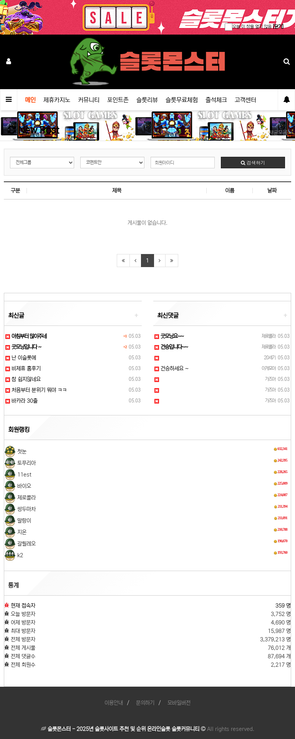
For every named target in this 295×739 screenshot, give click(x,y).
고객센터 (245, 99)
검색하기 (253, 162)
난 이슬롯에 (20, 358)
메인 (30, 99)
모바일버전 (179, 703)
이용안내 (113, 703)
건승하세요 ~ (171, 368)
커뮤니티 (88, 99)
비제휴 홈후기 (23, 368)
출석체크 (216, 99)
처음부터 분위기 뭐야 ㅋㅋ (36, 390)
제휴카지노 (56, 99)
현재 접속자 (23, 606)
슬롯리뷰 (147, 99)
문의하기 (145, 703)
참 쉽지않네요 (23, 379)
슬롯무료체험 (182, 99)
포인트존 (118, 99)
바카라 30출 (21, 401)
